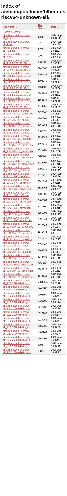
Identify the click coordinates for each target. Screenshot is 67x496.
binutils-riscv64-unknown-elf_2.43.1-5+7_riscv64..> (16, 175)
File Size (40, 26)
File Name (8, 26)
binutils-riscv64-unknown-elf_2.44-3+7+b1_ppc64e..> (18, 124)
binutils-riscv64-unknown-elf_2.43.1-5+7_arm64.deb (17, 212)
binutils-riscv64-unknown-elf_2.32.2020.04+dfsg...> (16, 282)
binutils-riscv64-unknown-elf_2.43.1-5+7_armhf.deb (17, 200)
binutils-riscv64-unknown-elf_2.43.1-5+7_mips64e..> (17, 187)
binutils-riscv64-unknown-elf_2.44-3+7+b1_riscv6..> (17, 118)
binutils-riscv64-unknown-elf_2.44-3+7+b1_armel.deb (18, 150)
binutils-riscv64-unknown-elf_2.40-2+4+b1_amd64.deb (18, 275)
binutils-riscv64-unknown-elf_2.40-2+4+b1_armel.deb (18, 263)
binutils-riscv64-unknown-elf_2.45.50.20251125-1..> (17, 68)
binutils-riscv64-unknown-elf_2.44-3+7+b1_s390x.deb (18, 112)
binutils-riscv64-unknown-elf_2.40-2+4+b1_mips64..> (17, 244)
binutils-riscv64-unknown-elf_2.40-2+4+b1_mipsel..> (17, 238)
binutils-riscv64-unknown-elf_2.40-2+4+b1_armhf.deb (18, 256)
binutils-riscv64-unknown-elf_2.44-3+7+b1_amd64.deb (18, 162)
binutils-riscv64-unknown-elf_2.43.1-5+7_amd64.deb (17, 219)
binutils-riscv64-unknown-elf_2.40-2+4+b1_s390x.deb (18, 225)
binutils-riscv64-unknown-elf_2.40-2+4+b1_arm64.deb (18, 269)
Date (53, 26)
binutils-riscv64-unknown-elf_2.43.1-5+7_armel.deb (17, 206)
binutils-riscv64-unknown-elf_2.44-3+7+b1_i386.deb (17, 137)
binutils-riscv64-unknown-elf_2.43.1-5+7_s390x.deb (17, 169)
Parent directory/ (12, 32)
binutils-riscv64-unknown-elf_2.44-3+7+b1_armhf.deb (18, 143)
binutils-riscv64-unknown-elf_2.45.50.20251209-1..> (17, 62)
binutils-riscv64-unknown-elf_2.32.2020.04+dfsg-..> (16, 288)
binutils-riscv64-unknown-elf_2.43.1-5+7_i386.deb (16, 194)
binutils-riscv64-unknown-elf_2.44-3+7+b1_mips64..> (17, 131)
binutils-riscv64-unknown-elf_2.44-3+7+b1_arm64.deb (18, 156)
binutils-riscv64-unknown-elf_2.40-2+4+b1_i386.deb (17, 250)
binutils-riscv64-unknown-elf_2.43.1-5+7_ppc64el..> (17, 181)
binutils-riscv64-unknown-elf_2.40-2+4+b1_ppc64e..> (18, 231)
